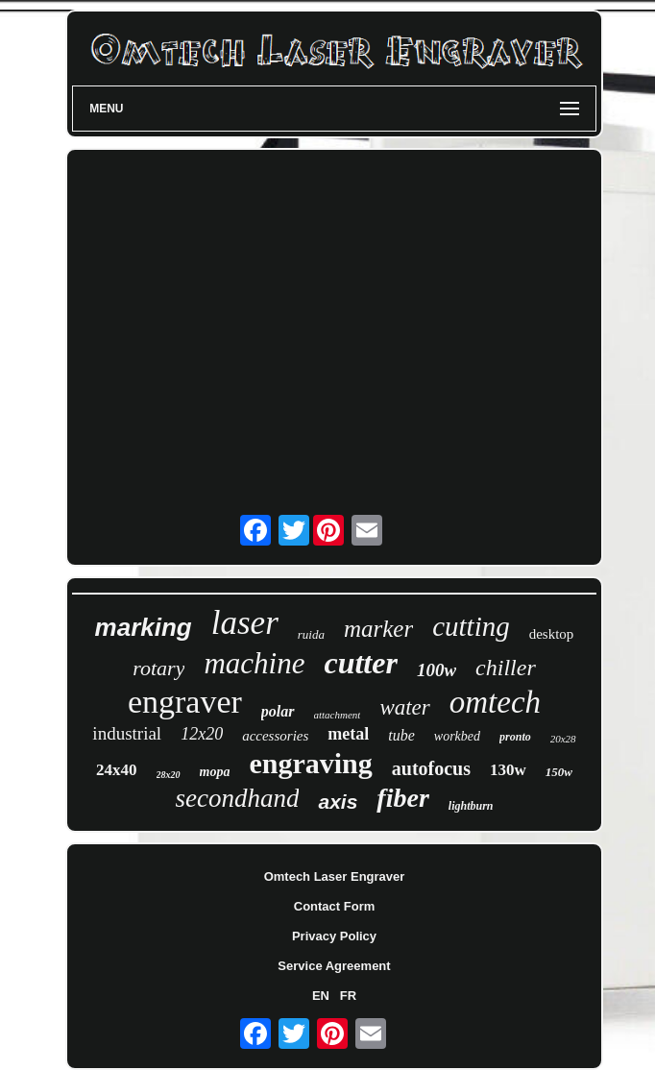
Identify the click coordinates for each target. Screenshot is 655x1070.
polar (278, 711)
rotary (158, 668)
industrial (126, 733)
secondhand (238, 798)
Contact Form (335, 906)
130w (508, 770)
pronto (515, 736)
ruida (311, 634)
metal (348, 733)
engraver (185, 701)
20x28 (563, 738)
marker (378, 629)
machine (254, 663)
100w (436, 670)
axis (337, 801)
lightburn (471, 806)
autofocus (431, 768)
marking (143, 627)
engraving (310, 763)
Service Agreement (334, 966)
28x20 (169, 774)
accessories (275, 735)
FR (348, 995)
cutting (471, 626)
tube (401, 735)
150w (559, 772)
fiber (402, 798)
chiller (505, 667)
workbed (457, 736)
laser (245, 623)
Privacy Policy (334, 936)
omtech (495, 702)
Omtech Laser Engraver (334, 876)
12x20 (202, 733)
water (404, 707)
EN (320, 995)
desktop (551, 634)
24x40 (116, 770)
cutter (360, 662)
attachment (337, 714)
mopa (215, 772)
